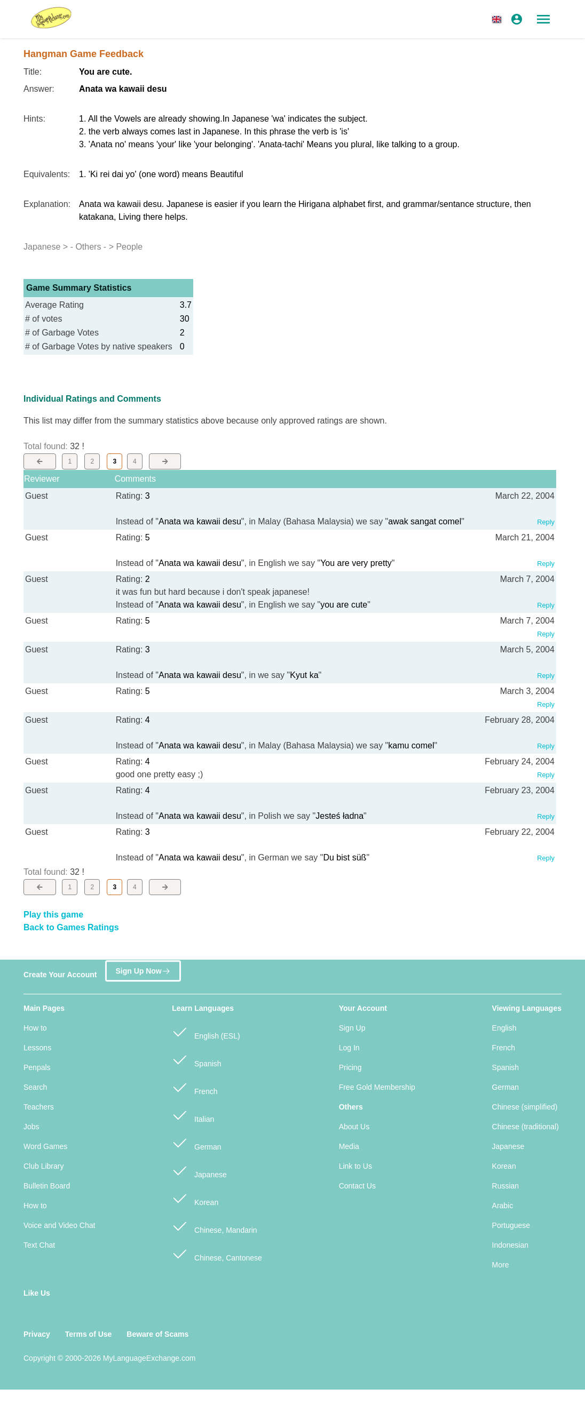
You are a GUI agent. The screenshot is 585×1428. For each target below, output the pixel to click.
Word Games (45, 1146)
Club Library (43, 1166)
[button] (498, 19)
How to (35, 1028)
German (196, 1142)
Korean (195, 1198)
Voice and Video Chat (59, 1225)
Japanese (199, 1170)
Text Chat (39, 1245)
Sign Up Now (142, 969)
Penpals (37, 1067)
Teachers (38, 1107)
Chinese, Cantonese (217, 1253)
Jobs (31, 1126)
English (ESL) (206, 1031)
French (194, 1087)
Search (35, 1087)
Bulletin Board (46, 1186)
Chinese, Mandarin (214, 1225)
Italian (193, 1114)
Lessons (37, 1047)
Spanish (196, 1059)
